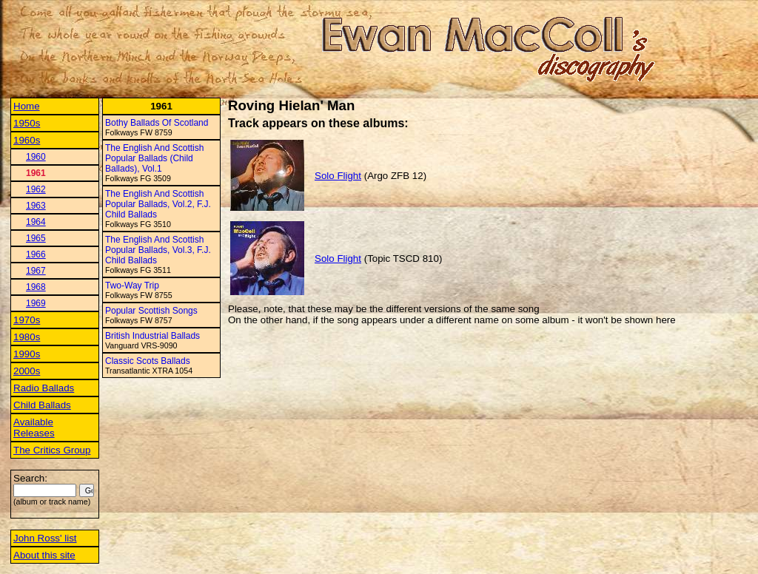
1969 (36, 303)
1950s (26, 123)
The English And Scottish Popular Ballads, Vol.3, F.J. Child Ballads (158, 250)
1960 (36, 157)
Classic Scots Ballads (147, 361)
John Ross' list (45, 538)
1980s (26, 336)
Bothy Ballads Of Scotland (156, 123)
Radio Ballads (43, 388)
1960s (26, 140)
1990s (26, 353)
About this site (44, 555)
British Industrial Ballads (152, 336)
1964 (36, 222)
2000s (26, 371)
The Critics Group (51, 450)
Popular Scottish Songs (151, 310)
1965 (36, 238)
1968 (36, 287)
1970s (26, 319)
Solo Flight (338, 175)
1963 (36, 205)
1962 (36, 189)
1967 (36, 271)
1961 (36, 173)
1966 (36, 254)
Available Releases (34, 427)
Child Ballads (42, 405)
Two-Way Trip (132, 285)
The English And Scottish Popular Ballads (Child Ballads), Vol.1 (154, 158)
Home (26, 106)
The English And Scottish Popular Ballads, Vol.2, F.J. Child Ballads (158, 204)
